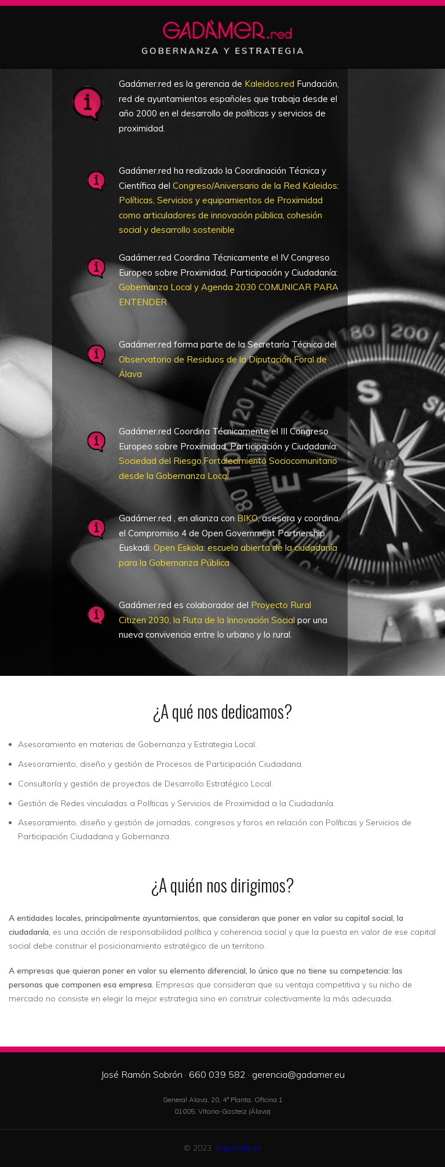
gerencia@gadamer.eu (298, 1074)
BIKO (247, 518)
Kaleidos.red (269, 83)
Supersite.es (238, 1148)
